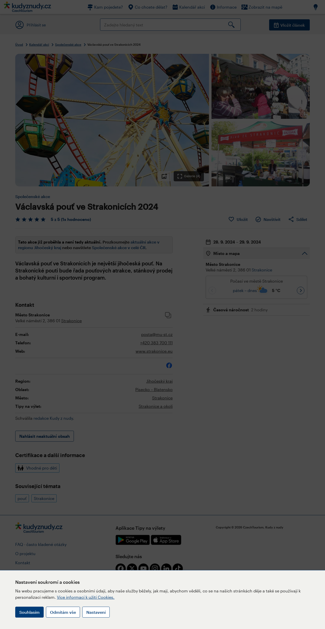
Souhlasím (29, 612)
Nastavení (96, 612)
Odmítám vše (63, 612)
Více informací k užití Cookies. (86, 597)
